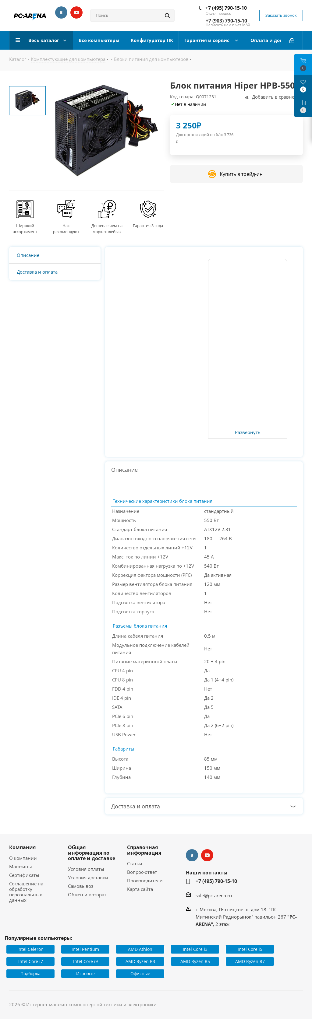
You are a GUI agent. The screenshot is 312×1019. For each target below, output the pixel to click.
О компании (23, 858)
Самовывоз (80, 886)
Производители (145, 880)
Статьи (134, 863)
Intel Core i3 (195, 949)
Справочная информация (144, 850)
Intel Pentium (85, 949)
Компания (22, 847)
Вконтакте (61, 12)
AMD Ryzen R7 (250, 961)
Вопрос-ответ (142, 872)
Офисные (140, 973)
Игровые (85, 973)
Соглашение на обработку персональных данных (26, 892)
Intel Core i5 (250, 949)
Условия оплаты (86, 869)
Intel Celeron (30, 949)
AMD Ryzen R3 (140, 961)
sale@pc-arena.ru (214, 895)
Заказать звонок (281, 15)
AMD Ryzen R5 (195, 961)
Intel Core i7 (30, 961)
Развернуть (248, 432)
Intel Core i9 (85, 961)
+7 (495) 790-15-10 (226, 8)
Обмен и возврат (87, 894)
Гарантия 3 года (148, 225)
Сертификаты (24, 875)
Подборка (30, 973)
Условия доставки (88, 877)
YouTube (76, 12)
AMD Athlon (140, 949)
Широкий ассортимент (25, 228)
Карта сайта (140, 889)
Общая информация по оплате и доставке (91, 853)
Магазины (20, 866)
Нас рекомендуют (66, 228)
